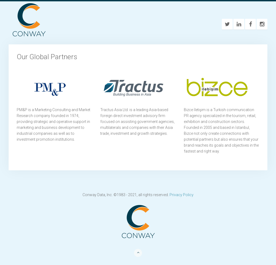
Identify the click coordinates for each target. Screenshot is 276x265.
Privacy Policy (182, 195)
